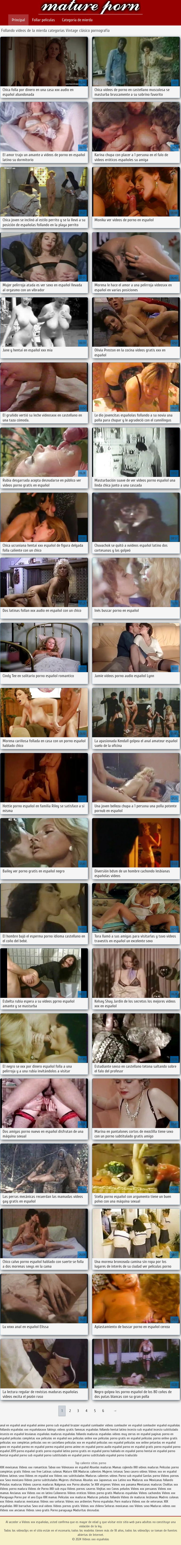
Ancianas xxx (18, 1493)
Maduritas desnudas (86, 1510)
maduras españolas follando (68, 1434)
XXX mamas (50, 1497)
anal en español (10, 1425)
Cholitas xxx (170, 1485)
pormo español (54, 1447)
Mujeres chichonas (70, 1480)
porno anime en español (80, 1447)
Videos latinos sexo (12, 1476)
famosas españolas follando (92, 1430)
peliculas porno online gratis (159, 1438)
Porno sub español (131, 1476)
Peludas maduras (11, 1485)
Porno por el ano (24, 1497)
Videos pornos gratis (66, 1506)
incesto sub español (139, 1430)
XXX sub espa (57, 1489)
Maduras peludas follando (103, 1497)
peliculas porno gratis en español (119, 1438)
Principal (18, 20)
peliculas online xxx (85, 1438)
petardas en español (163, 1443)
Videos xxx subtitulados (69, 1476)
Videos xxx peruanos (144, 1489)
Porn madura (123, 1501)
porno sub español (31, 1455)
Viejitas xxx (103, 1489)
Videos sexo (142, 1506)
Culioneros (59, 1493)
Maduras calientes (89, 1472)
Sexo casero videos (136, 1472)
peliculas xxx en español (80, 1443)
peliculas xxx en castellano (47, 1443)
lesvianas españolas (37, 1434)
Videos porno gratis (99, 1493)
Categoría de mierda (77, 20)
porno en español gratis (138, 1447)
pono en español (10, 1447)
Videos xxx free (32, 1472)
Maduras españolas (125, 1493)
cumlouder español (155, 1425)
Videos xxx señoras (53, 1501)
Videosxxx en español (75, 1467)
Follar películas (43, 20)
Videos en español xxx (39, 1476)
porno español (163, 1447)
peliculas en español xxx (56, 1438)
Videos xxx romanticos (33, 1467)
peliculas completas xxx (25, 1438)
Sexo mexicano (14, 1480)
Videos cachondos (150, 1493)
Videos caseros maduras (38, 1485)
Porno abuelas (81, 1485)
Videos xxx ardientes (79, 1501)
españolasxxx (37, 1430)
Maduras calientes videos (102, 1476)
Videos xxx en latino (40, 1493)
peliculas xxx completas (15, 1443)
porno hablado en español (118, 1451)
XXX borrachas (22, 1506)
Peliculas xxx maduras (72, 1497)
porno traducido (127, 1455)
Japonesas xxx (108, 1480)
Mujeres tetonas (112, 1472)
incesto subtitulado (165, 1430)
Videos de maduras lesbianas (140, 1497)
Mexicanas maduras (149, 1485)
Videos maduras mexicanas (22, 1501)
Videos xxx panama (124, 1485)
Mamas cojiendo (122, 1467)
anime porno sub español (53, 1425)
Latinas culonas (52, 1472)
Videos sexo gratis (37, 1510)
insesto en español (12, 1434)
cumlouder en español (128, 1425)
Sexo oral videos (42, 1506)
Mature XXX (70, 1472)
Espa (39, 1497)
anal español (29, 1425)
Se (92, 1485)
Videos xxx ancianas (12, 1510)
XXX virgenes (103, 1485)
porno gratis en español (86, 1451)
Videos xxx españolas (90, 8)
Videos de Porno (38, 1489)
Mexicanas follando (161, 1480)
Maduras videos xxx (163, 1506)
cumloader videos (102, 1425)
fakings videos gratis (60, 1430)
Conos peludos (121, 1489)
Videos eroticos (77, 1493)
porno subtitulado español (99, 1455)
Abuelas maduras (101, 1467)
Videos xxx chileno (93, 1506)
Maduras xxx (140, 1480)
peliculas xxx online (136, 1443)
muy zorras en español (135, 1434)
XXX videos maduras (146, 1467)
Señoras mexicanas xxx (120, 1506)
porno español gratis (30, 1451)
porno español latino (57, 1451)
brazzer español (80, 1425)
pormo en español (33, 1447)
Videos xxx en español (162, 1472)
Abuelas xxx (90, 1480)
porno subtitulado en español (63, 1455)
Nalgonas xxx (62, 1485)
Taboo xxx (54, 1467)
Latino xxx (125, 1480)
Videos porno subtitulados (41, 1480)
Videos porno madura (13, 1489)
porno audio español (109, 1447)
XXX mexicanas (9, 1467)
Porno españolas (104, 1501)
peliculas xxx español (110, 1443)
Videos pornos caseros (81, 1489)
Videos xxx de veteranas (147, 1501)
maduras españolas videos (103, 1434)
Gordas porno (151, 1476)
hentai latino (118, 1430)
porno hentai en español (151, 1451)
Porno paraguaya (61, 1510)
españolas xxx (20, 1430)
